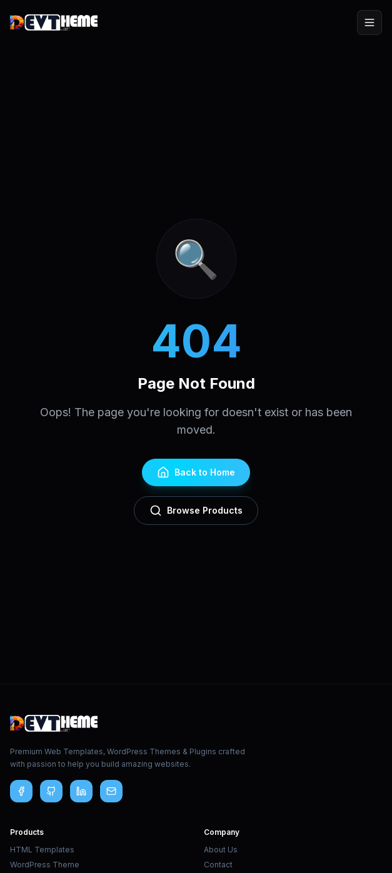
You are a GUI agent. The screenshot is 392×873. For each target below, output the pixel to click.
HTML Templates (42, 849)
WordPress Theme (44, 864)
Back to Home (196, 472)
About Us (221, 849)
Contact (218, 864)
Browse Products (196, 510)
